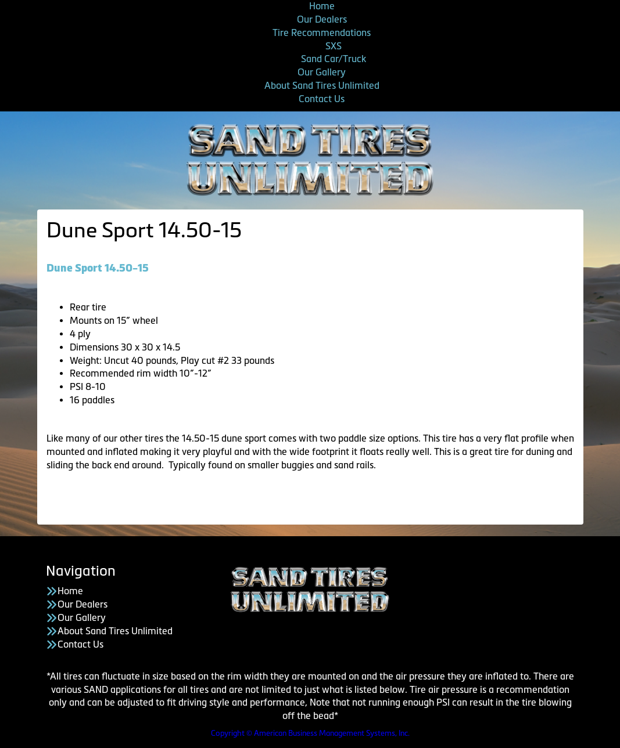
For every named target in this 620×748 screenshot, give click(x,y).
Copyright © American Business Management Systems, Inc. (310, 733)
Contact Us (322, 98)
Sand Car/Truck (333, 58)
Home (322, 6)
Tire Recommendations (322, 32)
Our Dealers (322, 19)
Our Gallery (322, 72)
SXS (333, 46)
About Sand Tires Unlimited (321, 85)
